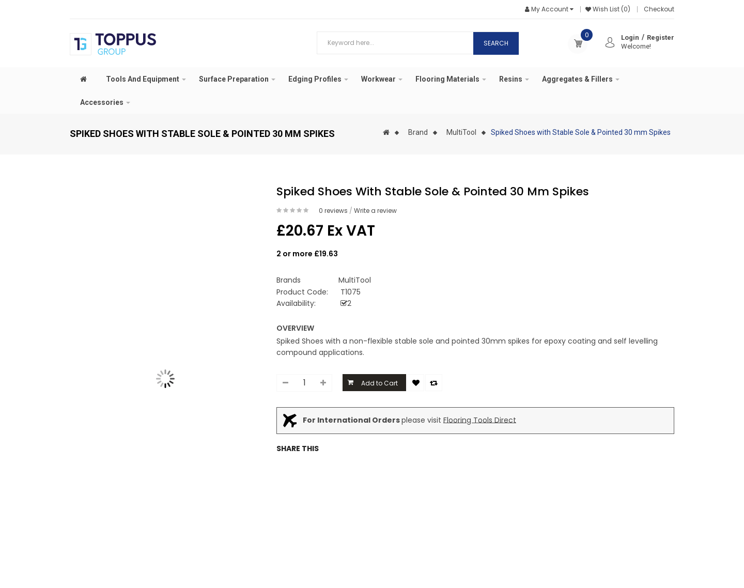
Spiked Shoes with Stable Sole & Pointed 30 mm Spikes (581, 132)
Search (496, 43)
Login (630, 37)
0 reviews (333, 210)
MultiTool (461, 132)
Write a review (375, 210)
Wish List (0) (611, 9)
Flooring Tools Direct (479, 419)
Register (660, 37)
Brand (418, 132)
